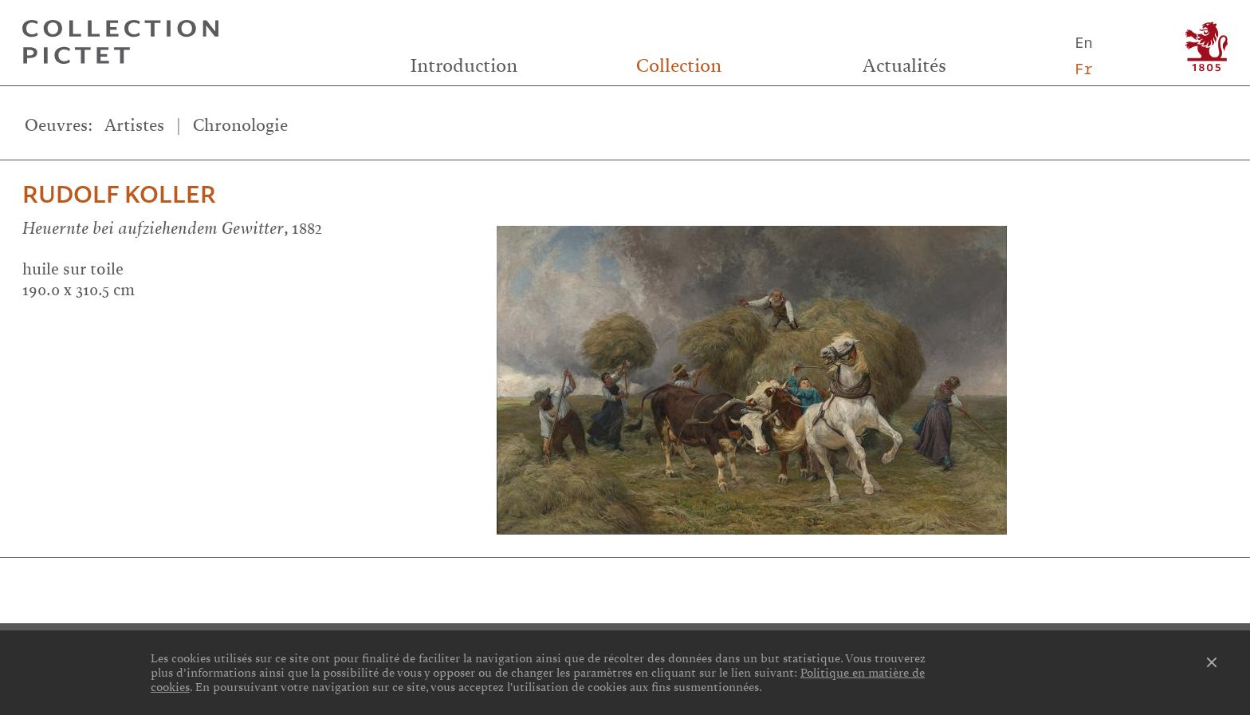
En (1083, 42)
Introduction (464, 65)
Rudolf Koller (119, 195)
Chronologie (240, 124)
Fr (1083, 68)
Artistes (134, 124)
